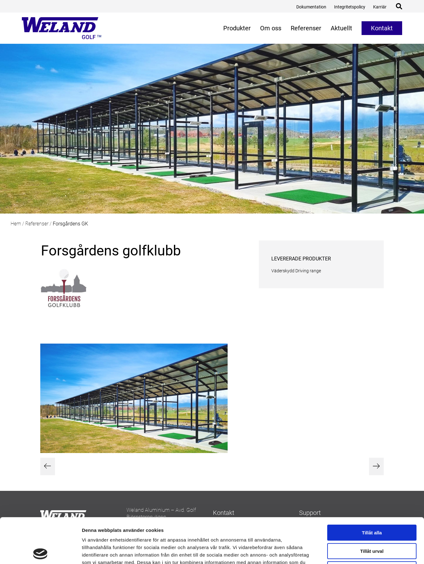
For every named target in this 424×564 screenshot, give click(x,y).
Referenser (36, 224)
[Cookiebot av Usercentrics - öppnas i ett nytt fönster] (40, 551)
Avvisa (371, 524)
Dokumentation (311, 6)
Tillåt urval (372, 506)
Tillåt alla (372, 487)
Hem (16, 224)
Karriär (380, 6)
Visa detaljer (339, 551)
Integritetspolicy (349, 6)
